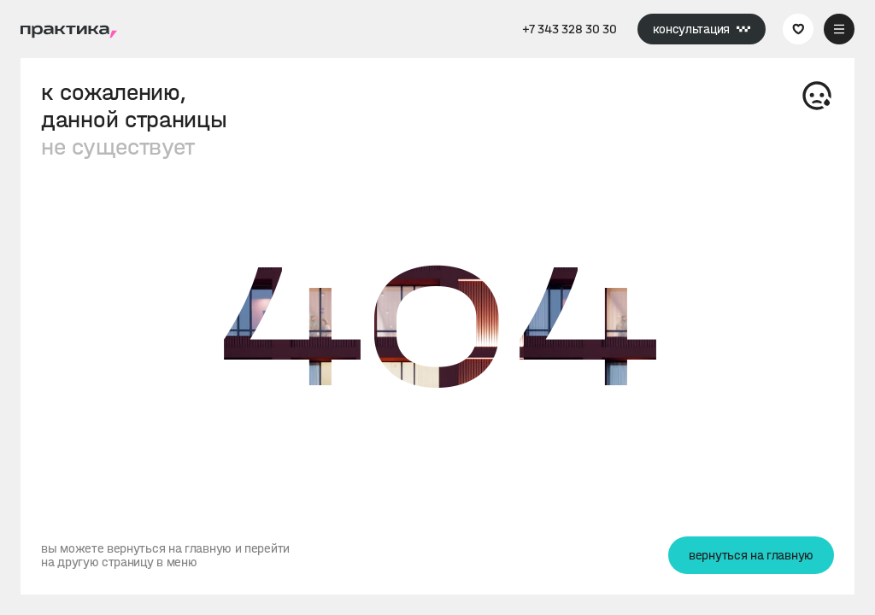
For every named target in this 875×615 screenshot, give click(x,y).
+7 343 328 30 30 (569, 29)
